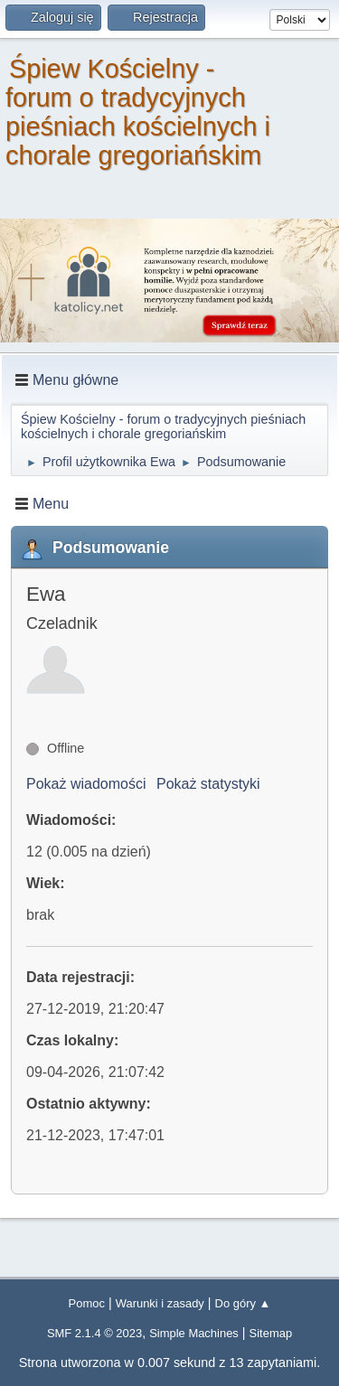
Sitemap (271, 1333)
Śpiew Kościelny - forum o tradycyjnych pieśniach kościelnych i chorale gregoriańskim (137, 112)
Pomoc (87, 1303)
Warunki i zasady (160, 1303)
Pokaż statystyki (208, 783)
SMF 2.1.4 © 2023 (94, 1333)
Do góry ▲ (243, 1303)
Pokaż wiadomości (86, 783)
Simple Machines (194, 1333)
